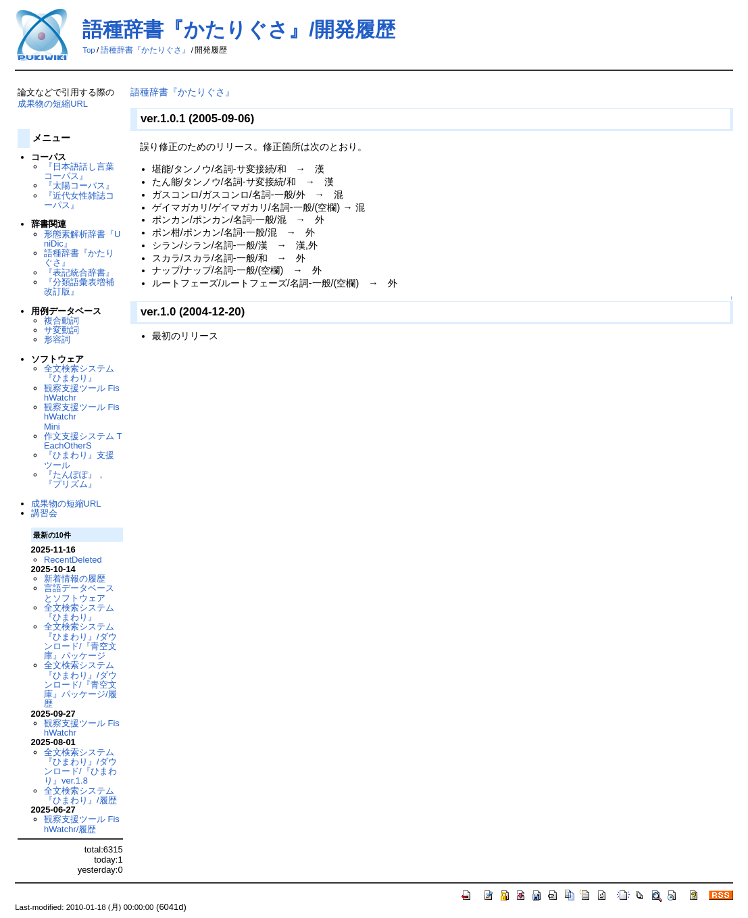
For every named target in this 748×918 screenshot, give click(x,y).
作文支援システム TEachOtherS (83, 441)
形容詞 (57, 339)
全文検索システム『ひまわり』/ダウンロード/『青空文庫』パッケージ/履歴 (80, 684)
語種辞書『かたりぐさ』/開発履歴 (238, 29)
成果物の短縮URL (53, 104)
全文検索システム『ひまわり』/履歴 (80, 795)
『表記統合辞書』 (79, 272)
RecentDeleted (73, 560)
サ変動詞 (61, 330)
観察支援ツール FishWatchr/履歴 (82, 824)
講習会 (44, 513)
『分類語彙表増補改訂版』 (79, 287)
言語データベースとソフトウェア (79, 593)
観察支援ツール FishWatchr (82, 393)
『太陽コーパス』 (79, 185)
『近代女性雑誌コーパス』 (79, 200)
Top (88, 50)
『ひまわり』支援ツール (79, 459)
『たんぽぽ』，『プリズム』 (74, 479)
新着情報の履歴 (74, 578)
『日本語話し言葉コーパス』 (79, 171)
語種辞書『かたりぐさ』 (145, 50)
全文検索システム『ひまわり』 (79, 373)
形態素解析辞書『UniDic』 (82, 239)
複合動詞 (61, 320)
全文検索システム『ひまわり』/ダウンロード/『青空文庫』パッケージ (80, 641)
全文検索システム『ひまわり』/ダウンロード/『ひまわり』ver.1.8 (80, 766)
